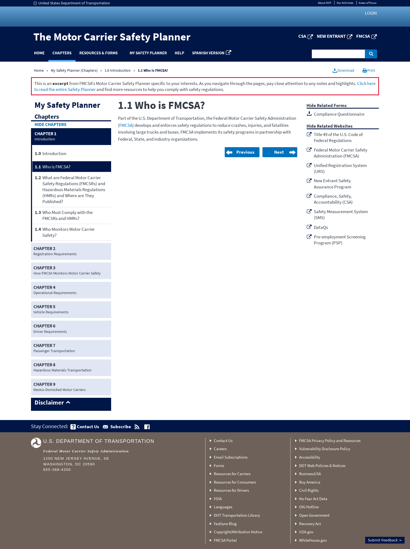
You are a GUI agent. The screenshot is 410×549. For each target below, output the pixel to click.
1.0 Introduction (118, 70)
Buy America (309, 482)
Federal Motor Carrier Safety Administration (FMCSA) (340, 153)
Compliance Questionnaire (339, 114)
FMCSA (363, 36)
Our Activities (345, 3)
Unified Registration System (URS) (340, 168)
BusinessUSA (310, 473)
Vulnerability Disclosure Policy (324, 448)
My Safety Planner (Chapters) (74, 70)
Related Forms (332, 105)
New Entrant (331, 36)
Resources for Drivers (231, 490)
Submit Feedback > (385, 540)
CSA (302, 36)
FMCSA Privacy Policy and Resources (330, 440)
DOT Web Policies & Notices (322, 465)
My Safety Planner (148, 52)
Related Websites (335, 126)
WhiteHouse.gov (313, 540)
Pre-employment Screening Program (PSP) (340, 240)
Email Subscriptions (231, 457)
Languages (223, 506)
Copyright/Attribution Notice (238, 531)
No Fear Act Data (313, 498)
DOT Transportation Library (237, 515)
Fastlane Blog (225, 523)
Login (371, 13)
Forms (219, 465)
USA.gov (306, 531)
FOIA (218, 498)
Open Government (314, 515)
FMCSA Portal (225, 540)
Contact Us (223, 440)
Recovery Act (310, 523)
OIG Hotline (309, 506)
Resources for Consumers (235, 482)
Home (39, 52)
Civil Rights (308, 490)
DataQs (321, 227)
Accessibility (309, 457)
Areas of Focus (368, 3)
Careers (220, 448)
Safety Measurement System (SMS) (341, 214)
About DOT (324, 3)
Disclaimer (49, 402)
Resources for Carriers (232, 473)
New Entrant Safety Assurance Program (332, 184)
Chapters (61, 52)
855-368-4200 (57, 470)
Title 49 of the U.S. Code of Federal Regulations (338, 137)
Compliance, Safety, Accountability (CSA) (333, 199)
